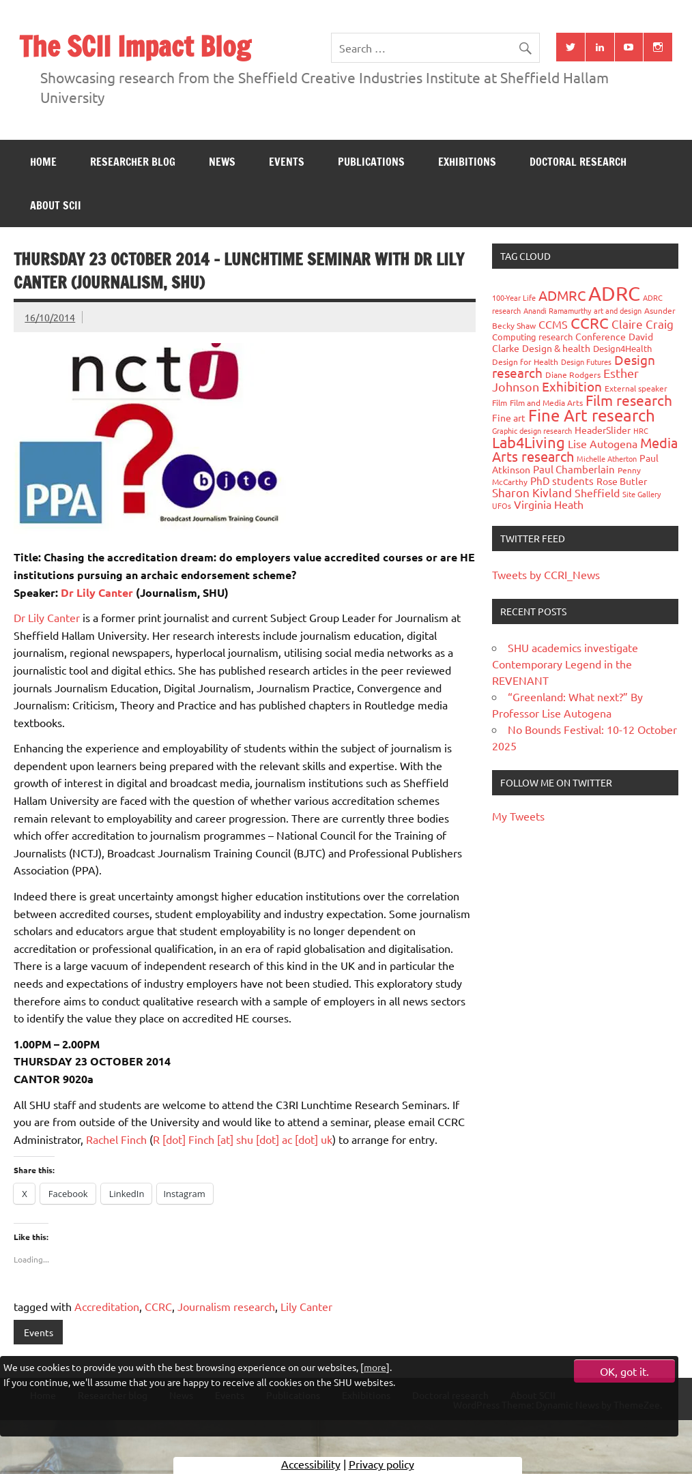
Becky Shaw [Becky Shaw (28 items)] (514, 325)
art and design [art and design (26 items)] (617, 310)
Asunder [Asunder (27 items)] (660, 310)
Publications (371, 161)
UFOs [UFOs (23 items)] (501, 505)
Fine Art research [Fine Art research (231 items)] (591, 415)
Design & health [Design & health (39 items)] (556, 348)
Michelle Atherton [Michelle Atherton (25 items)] (607, 458)
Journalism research (226, 1306)
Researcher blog (132, 161)
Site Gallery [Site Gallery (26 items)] (641, 493)
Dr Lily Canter (97, 592)
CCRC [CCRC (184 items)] (590, 322)
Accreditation (106, 1306)
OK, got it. (624, 1371)
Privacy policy (381, 1464)
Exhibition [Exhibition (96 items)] (572, 386)
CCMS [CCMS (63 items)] (553, 324)
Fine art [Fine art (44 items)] (508, 417)
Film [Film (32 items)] (499, 402)
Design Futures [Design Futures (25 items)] (586, 361)
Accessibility (311, 1464)
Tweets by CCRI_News (546, 574)
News (222, 161)
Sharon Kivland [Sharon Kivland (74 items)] (532, 492)
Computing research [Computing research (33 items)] (532, 336)
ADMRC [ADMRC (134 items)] (562, 295)
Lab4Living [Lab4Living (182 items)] (528, 442)
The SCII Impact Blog (134, 46)
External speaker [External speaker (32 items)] (636, 388)
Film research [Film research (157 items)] (629, 400)
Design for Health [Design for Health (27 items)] (525, 361)
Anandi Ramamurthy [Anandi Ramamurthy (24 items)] (557, 310)
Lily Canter (306, 1306)
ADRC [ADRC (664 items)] (614, 293)
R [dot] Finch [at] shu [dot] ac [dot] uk (242, 1139)
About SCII (55, 205)
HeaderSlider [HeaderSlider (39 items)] (603, 430)
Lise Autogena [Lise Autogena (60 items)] (602, 443)
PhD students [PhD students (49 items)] (562, 480)
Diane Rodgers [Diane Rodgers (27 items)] (573, 374)
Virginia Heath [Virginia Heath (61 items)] (548, 504)
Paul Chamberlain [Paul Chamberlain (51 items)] (574, 468)
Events (286, 161)
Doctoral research (578, 161)
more (375, 1367)
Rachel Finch (116, 1139)
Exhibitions (467, 161)
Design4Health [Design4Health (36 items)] (622, 348)
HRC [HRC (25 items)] (640, 430)
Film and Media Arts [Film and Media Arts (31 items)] (546, 402)
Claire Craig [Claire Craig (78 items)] (642, 323)
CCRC (158, 1306)
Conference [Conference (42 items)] (600, 336)
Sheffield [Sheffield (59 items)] (597, 492)
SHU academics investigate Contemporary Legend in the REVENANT (565, 663)
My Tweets (518, 816)
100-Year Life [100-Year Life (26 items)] (514, 297)
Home (43, 161)
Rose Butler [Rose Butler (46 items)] (621, 481)
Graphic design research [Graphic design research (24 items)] (532, 430)
